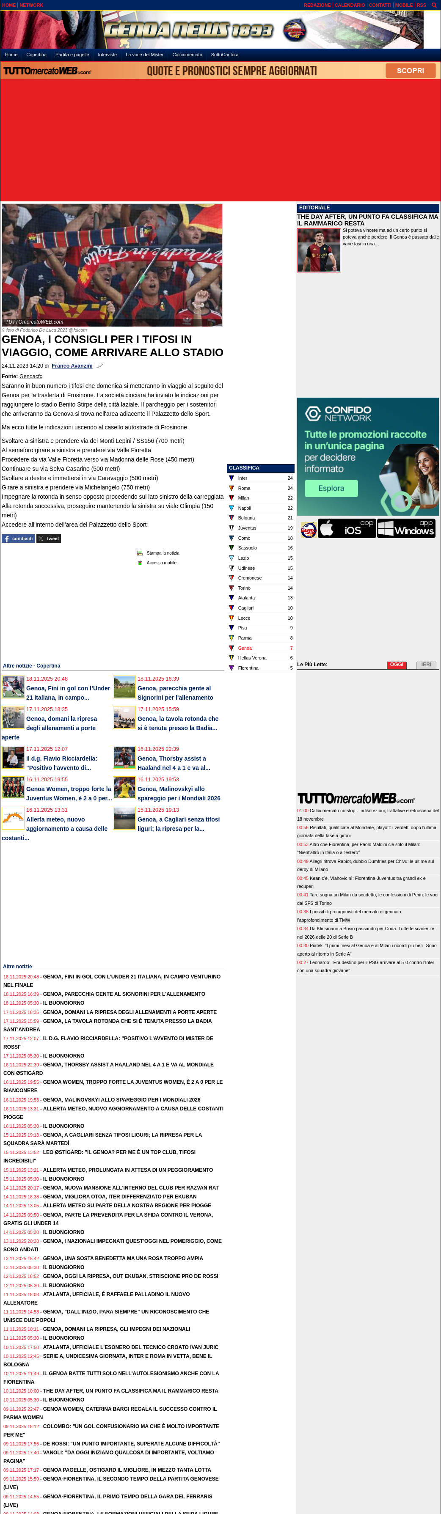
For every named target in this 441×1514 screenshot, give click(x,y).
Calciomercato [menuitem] (187, 54)
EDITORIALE (314, 208)
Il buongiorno (64, 1003)
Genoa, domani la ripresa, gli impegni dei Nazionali (116, 1329)
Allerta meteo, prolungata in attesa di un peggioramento (128, 1170)
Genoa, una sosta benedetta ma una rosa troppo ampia (123, 1258)
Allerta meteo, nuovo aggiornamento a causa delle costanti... (54, 828)
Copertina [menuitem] (36, 54)
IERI (426, 665)
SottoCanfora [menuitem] (225, 54)
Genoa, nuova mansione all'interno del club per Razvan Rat (131, 1188)
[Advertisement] (220, 141)
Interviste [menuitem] (107, 54)
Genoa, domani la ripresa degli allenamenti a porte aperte (49, 728)
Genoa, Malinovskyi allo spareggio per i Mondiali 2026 (122, 1100)
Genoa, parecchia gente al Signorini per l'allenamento (124, 994)
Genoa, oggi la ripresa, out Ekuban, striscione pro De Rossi (130, 1276)
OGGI (396, 665)
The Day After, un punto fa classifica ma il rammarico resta (130, 1391)
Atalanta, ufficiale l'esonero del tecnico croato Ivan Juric (131, 1347)
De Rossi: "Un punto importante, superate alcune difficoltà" (131, 1444)
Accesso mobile (161, 563)
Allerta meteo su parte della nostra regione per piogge (127, 1206)
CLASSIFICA (244, 468)
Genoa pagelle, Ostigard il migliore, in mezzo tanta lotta (127, 1470)
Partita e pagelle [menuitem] (72, 54)
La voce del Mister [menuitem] (144, 54)
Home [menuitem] (11, 54)
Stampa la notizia (163, 553)
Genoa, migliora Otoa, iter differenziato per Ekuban (120, 1197)
